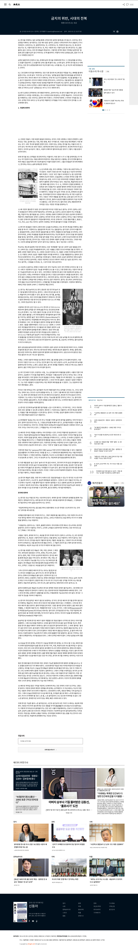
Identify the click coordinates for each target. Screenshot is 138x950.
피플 (79, 913)
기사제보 (112, 903)
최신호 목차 (97, 906)
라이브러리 (97, 909)
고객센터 (47, 936)
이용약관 (53, 936)
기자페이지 (97, 913)
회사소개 (22, 936)
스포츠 (65, 913)
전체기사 (81, 916)
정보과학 (81, 909)
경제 (79, 903)
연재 (95, 903)
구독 (108, 71)
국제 (79, 906)
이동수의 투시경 (96, 71)
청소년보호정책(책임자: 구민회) (77, 936)
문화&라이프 (67, 909)
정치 (64, 903)
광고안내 (112, 909)
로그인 (131, 4)
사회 (64, 906)
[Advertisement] (46, 123)
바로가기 (116, 483)
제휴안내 (41, 936)
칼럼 (64, 916)
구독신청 (112, 906)
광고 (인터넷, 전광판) (32, 936)
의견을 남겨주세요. (25, 741)
